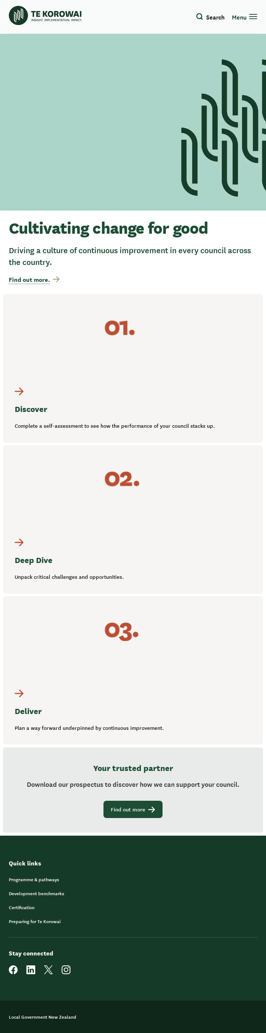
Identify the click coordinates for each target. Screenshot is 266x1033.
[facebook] (13, 972)
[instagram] (66, 972)
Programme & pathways (34, 879)
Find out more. (34, 279)
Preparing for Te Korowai (35, 921)
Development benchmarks (36, 893)
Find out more (133, 809)
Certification (21, 907)
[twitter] (48, 972)
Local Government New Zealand (42, 1017)
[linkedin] (30, 972)
